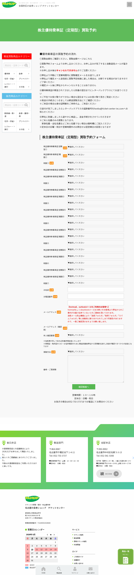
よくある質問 (78, 552)
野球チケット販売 (80, 527)
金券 (21, 73)
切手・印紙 (9, 78)
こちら (89, 58)
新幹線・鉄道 (9, 114)
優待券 (7, 73)
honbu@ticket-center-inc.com (109, 108)
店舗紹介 (77, 545)
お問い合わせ (78, 549)
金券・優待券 (23, 114)
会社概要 (77, 555)
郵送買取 (77, 523)
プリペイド (23, 78)
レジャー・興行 (8, 85)
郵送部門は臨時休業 (37, 553)
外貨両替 (77, 530)
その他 (21, 86)
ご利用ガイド (78, 542)
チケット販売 (78, 520)
